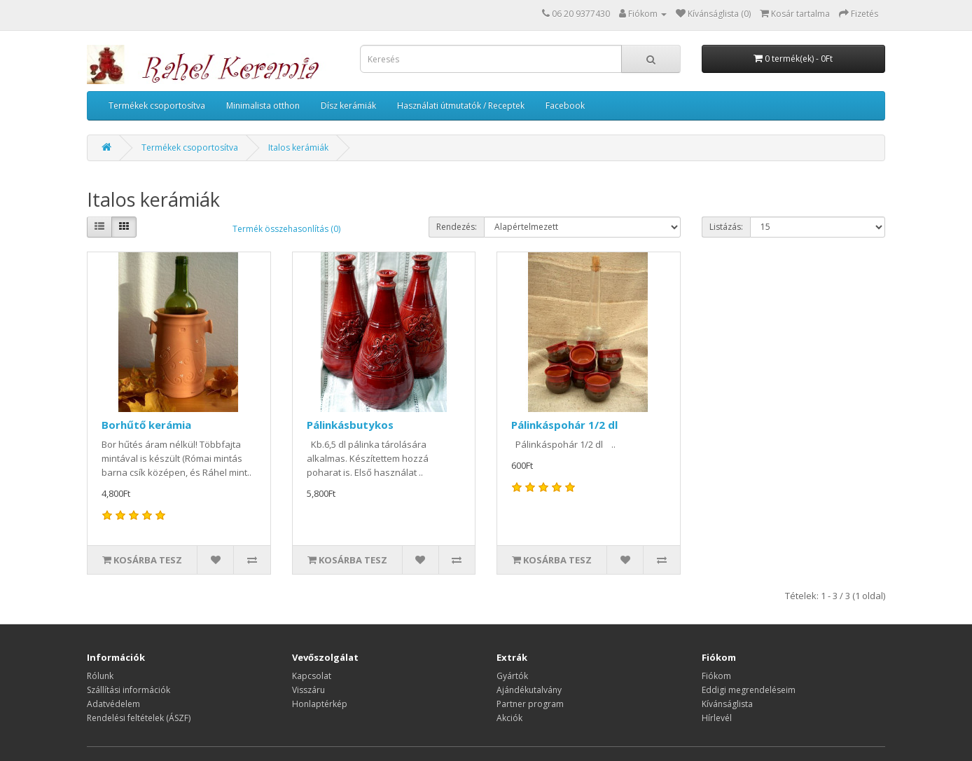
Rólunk (100, 676)
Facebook (565, 105)
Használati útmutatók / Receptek (461, 105)
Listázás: (726, 227)
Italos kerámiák (298, 147)
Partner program (530, 704)
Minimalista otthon (263, 105)
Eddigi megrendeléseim (749, 690)
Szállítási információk (128, 690)
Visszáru (308, 690)
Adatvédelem (113, 704)
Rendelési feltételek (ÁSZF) (138, 718)
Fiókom (716, 676)
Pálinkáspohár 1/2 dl (564, 425)
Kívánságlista (727, 704)
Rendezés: (456, 227)
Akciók (509, 718)
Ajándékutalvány (529, 690)
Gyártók (512, 676)
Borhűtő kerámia (146, 425)
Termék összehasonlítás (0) (286, 229)
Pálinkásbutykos (350, 425)
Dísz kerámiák (348, 105)
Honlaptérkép (319, 704)
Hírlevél (717, 718)
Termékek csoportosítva (157, 105)
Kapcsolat (311, 676)
